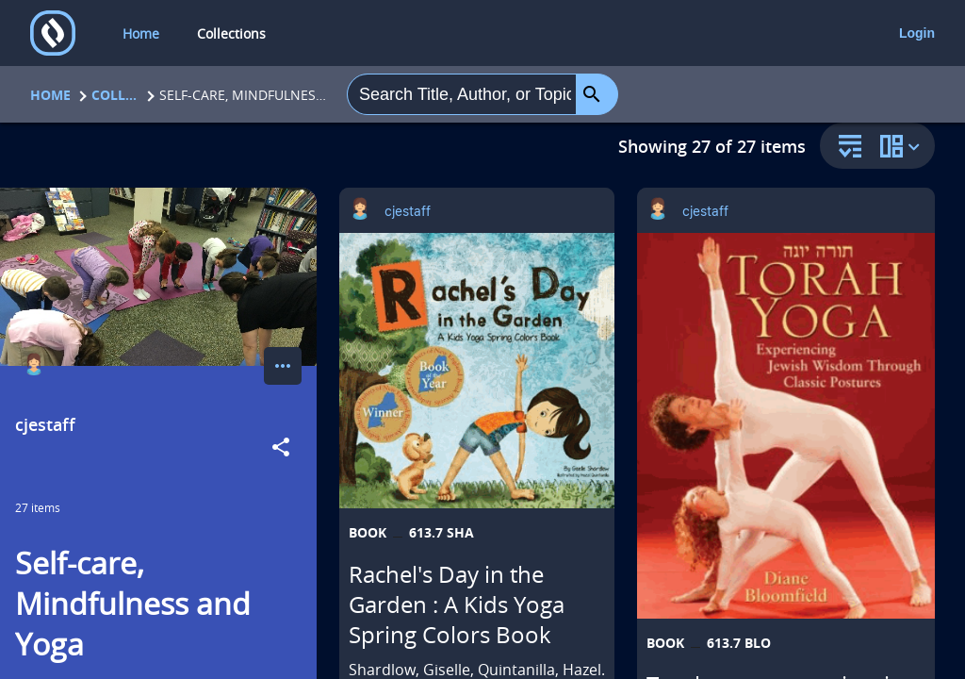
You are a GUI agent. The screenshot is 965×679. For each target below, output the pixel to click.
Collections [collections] (231, 33)
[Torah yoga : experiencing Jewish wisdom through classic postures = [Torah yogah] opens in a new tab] (786, 426)
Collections (115, 95)
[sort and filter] (845, 147)
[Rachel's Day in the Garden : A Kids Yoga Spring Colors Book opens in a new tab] (476, 370)
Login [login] (917, 33)
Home (50, 95)
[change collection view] (902, 145)
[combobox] (462, 94)
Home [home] (141, 33)
